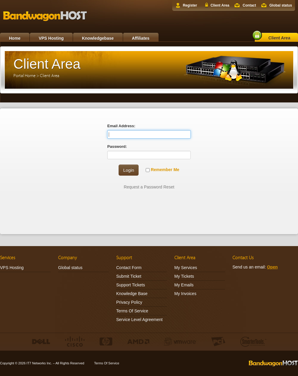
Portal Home (24, 75)
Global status (280, 5)
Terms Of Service (132, 311)
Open (272, 267)
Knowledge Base (132, 293)
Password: (117, 146)
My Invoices (185, 293)
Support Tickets (130, 285)
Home (15, 38)
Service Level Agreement (139, 319)
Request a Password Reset (149, 187)
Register (190, 5)
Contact (249, 5)
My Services (185, 267)
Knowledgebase (98, 38)
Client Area (219, 5)
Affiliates (141, 38)
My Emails (184, 285)
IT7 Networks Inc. (39, 363)
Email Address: (121, 126)
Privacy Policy (129, 302)
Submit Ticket (128, 276)
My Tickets (184, 276)
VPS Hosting (51, 38)
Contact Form (129, 267)
